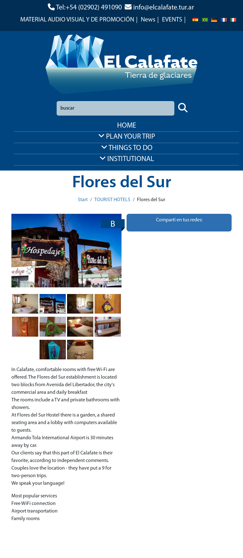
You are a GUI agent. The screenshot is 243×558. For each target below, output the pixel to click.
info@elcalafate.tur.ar (163, 7)
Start (83, 199)
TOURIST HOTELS (112, 199)
